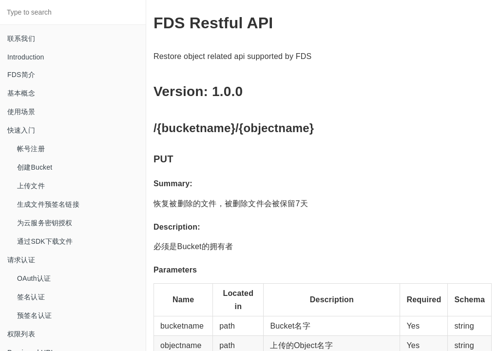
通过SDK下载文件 (45, 241)
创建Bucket (34, 167)
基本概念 (21, 93)
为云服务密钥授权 (45, 223)
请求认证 (21, 260)
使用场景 (21, 112)
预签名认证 (34, 315)
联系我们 (21, 38)
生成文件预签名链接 (48, 204)
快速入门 (21, 130)
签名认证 (31, 297)
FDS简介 (21, 74)
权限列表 (21, 334)
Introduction (25, 57)
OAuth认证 (34, 278)
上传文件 (31, 186)
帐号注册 (31, 149)
